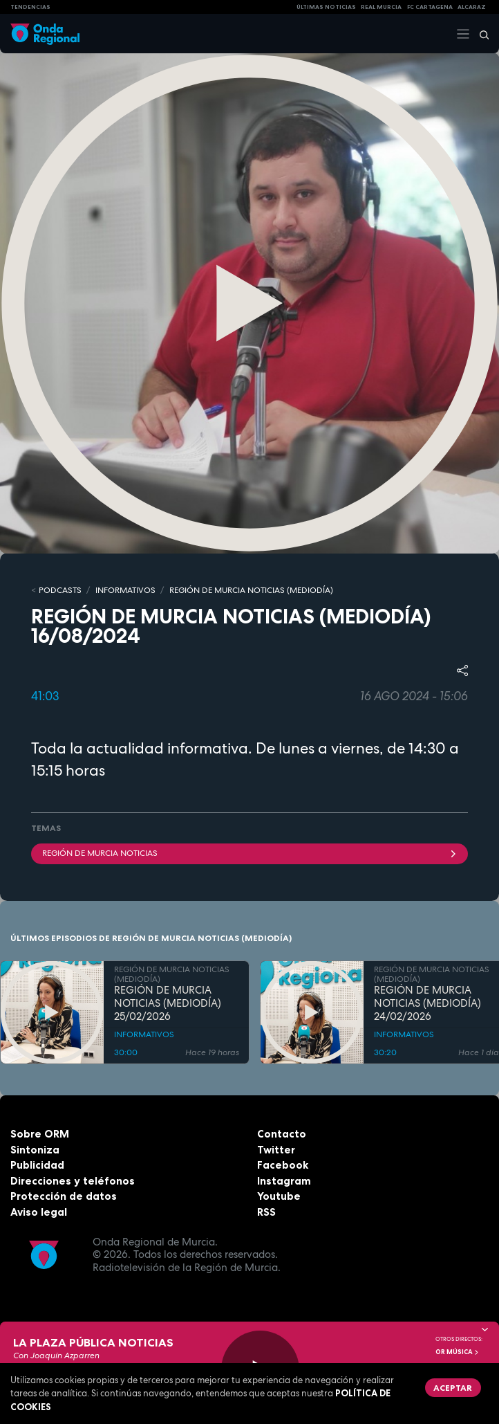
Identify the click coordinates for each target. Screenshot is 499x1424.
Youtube (279, 1196)
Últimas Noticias (326, 6)
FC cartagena (430, 6)
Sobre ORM (39, 1133)
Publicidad (37, 1164)
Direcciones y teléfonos (72, 1180)
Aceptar (452, 1387)
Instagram (284, 1180)
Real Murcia (381, 6)
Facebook (282, 1164)
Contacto (281, 1133)
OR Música (457, 1352)
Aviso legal (38, 1211)
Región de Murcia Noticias (249, 853)
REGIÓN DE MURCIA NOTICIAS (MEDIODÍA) (251, 590)
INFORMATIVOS (125, 590)
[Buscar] (480, 34)
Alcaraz (472, 6)
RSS (266, 1211)
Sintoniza (34, 1149)
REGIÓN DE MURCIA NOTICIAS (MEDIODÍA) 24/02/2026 (427, 1003)
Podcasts (60, 590)
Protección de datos (63, 1196)
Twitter (276, 1149)
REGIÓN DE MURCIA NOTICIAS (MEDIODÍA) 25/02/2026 (167, 1003)
